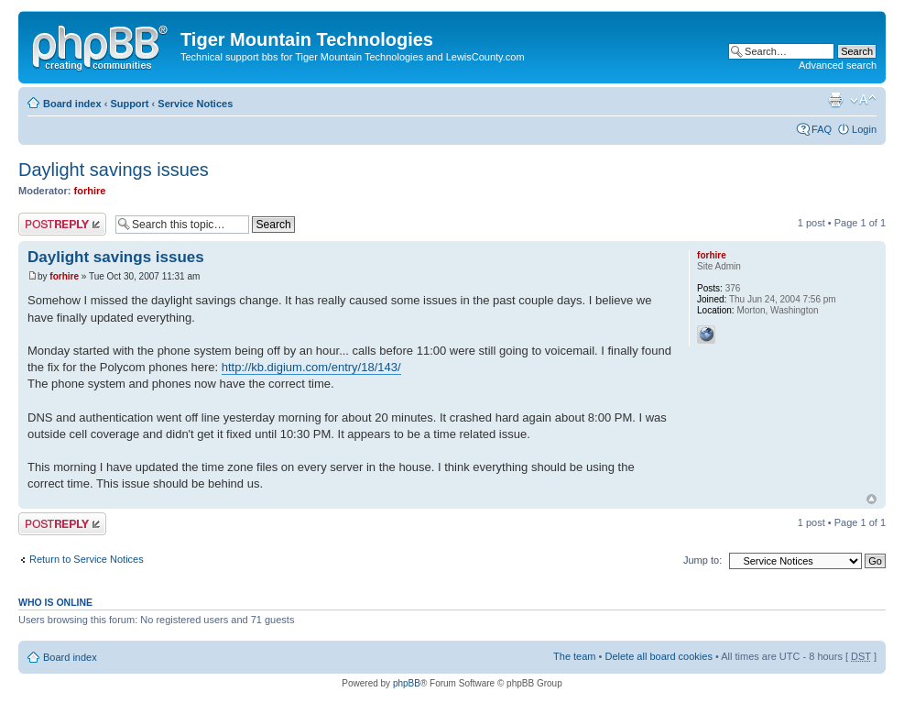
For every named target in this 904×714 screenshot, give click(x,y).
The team (574, 656)
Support (129, 103)
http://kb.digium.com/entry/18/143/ (311, 367)
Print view (835, 100)
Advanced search (838, 65)
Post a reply (62, 224)
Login (864, 129)
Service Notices (195, 103)
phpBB (406, 683)
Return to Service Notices (86, 559)
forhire (90, 190)
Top (871, 499)
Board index (72, 103)
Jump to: (702, 560)
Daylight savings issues (113, 169)
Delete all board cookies (658, 656)
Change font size (863, 100)
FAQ (821, 129)
